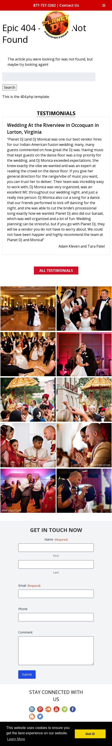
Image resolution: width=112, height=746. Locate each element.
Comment (25, 632)
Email (29, 585)
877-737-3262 (44, 5)
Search (9, 87)
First (56, 556)
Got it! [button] (90, 734)
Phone (23, 609)
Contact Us (69, 5)
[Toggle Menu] (104, 5)
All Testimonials (56, 270)
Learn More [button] (16, 739)
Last (56, 572)
